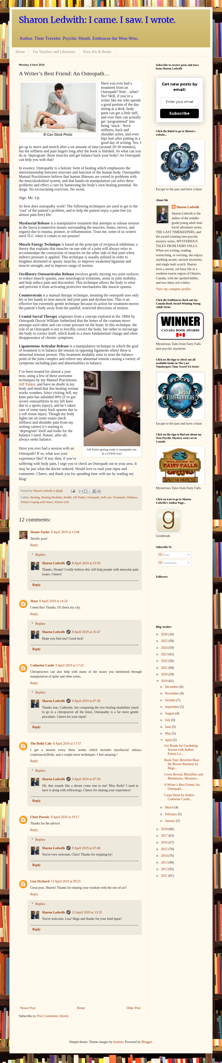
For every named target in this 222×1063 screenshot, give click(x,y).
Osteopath (93, 497)
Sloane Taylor (40, 532)
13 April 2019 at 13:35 (87, 912)
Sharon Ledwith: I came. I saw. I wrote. (97, 20)
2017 (165, 835)
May (168, 733)
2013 (165, 862)
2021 (165, 667)
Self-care (106, 497)
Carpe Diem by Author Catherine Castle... (179, 797)
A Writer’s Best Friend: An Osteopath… (182, 787)
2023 (165, 654)
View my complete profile (173, 289)
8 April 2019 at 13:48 (65, 532)
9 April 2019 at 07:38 (86, 701)
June (168, 727)
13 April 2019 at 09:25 (66, 881)
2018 (165, 829)
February (171, 814)
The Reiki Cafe (40, 743)
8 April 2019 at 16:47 (86, 632)
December (172, 687)
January (170, 821)
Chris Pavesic (39, 817)
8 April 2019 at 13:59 (86, 563)
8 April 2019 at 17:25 (70, 665)
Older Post (134, 1008)
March (169, 807)
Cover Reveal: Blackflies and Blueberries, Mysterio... (183, 776)
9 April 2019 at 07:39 (86, 779)
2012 (165, 869)
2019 (165, 681)
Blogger (146, 1042)
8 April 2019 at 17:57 (67, 743)
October (170, 700)
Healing (35, 497)
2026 (165, 634)
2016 (165, 842)
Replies (40, 554)
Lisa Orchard (39, 881)
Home (20, 52)
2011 (164, 875)
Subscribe (179, 113)
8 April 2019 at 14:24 (53, 601)
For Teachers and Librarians (54, 52)
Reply (34, 545)
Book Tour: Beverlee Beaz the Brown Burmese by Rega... (181, 764)
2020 (165, 674)
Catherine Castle (42, 665)
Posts (164, 555)
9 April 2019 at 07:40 (86, 848)
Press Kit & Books (97, 52)
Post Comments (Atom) (52, 1016)
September (172, 707)
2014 (165, 855)
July (168, 720)
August (170, 713)
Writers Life (61, 502)
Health (68, 497)
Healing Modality (51, 497)
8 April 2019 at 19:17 (65, 817)
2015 (165, 849)
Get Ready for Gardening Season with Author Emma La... (181, 749)
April (169, 740)
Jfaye (34, 601)
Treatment (119, 497)
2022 (165, 661)
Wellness (132, 497)
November (172, 693)
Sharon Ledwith (43, 490)
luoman (118, 1042)
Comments (168, 563)
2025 (165, 641)
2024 (165, 647)
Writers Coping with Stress (37, 502)
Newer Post (27, 1008)
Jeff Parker (27, 384)
